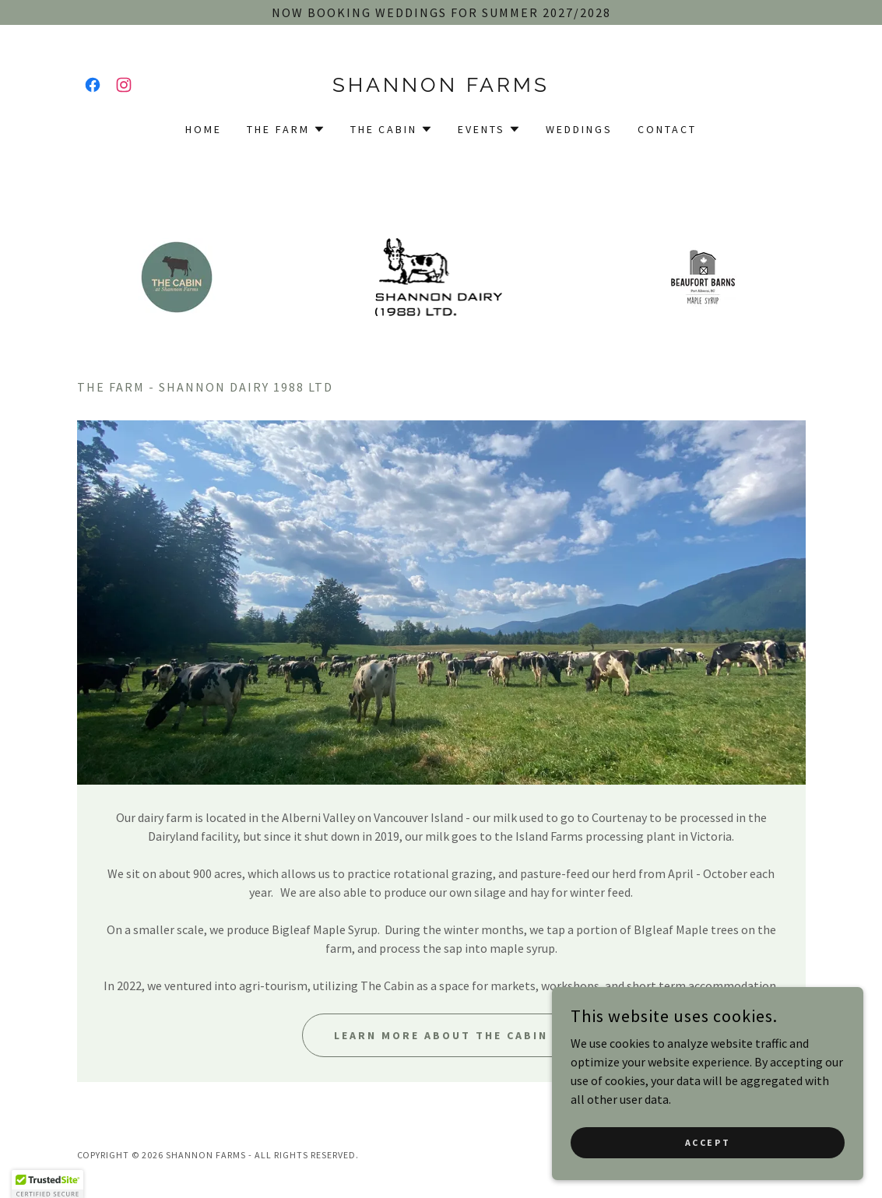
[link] (92, 84)
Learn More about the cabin (441, 1035)
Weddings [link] (579, 129)
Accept (707, 1142)
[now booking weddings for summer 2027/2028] (441, 12)
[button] (286, 129)
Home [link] (203, 129)
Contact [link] (667, 129)
